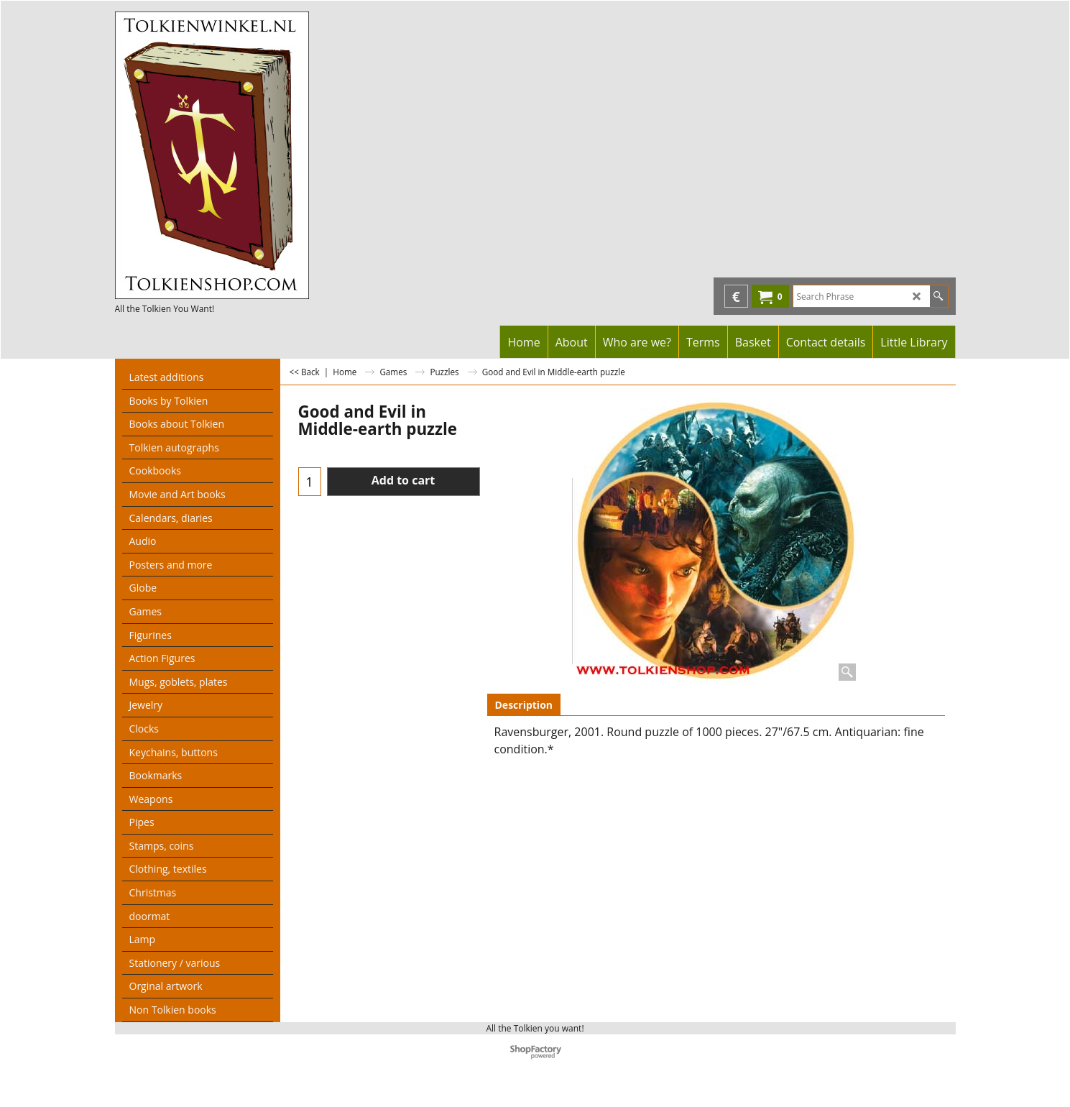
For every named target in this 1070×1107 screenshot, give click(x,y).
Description (524, 705)
